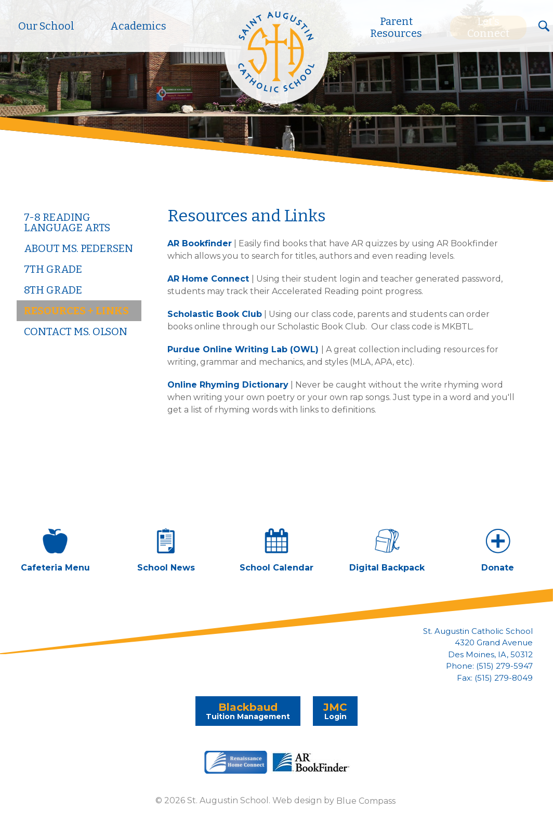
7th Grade (53, 269)
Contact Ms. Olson (75, 331)
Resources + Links (76, 310)
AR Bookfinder (199, 243)
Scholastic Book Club (214, 314)
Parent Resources (396, 27)
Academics (138, 26)
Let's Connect (488, 27)
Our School (46, 26)
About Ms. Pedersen (78, 248)
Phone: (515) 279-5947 (489, 666)
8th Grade (53, 290)
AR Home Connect (209, 279)
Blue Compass (366, 800)
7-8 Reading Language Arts (67, 222)
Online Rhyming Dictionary (227, 385)
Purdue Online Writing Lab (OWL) (243, 349)
